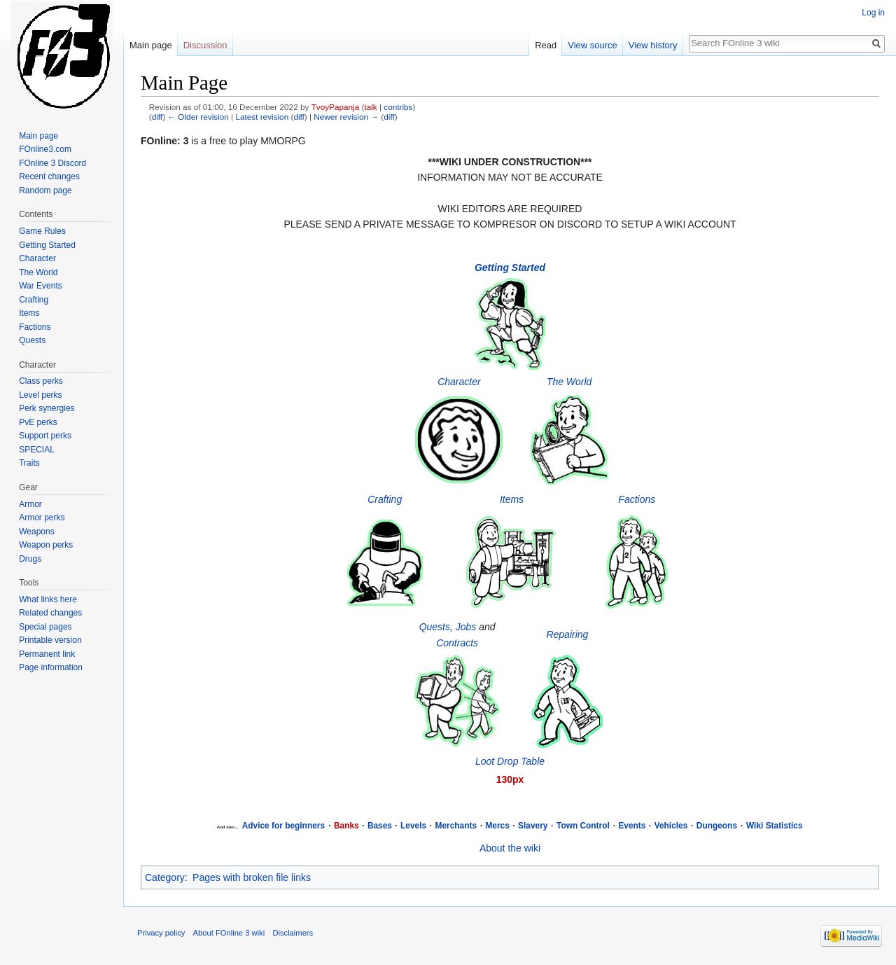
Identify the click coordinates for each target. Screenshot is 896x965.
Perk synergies (46, 408)
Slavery (532, 826)
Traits (29, 463)
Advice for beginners (283, 826)
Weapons (36, 531)
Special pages (45, 627)
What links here (48, 599)
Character (459, 381)
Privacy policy (161, 933)
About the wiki (509, 848)
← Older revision (198, 116)
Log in (873, 13)
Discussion (205, 45)
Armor (30, 504)
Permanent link (47, 654)
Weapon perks (46, 545)
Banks (346, 826)
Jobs (466, 626)
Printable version (50, 640)
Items (512, 499)
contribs (398, 106)
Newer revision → (346, 116)
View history (653, 45)
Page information (51, 667)
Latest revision (261, 116)
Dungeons (716, 826)
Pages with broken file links (251, 877)
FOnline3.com (45, 149)
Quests (434, 626)
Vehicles (671, 826)
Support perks (45, 435)
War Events (40, 286)
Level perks (40, 395)
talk (370, 106)
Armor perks (41, 517)
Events (631, 826)
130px (510, 779)
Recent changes (49, 176)
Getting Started (47, 245)
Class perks (41, 381)
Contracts (457, 642)
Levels (413, 826)
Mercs (497, 826)
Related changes (50, 613)
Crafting (385, 499)
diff (157, 116)
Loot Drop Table (510, 761)
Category (165, 877)
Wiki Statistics (774, 826)
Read (545, 45)
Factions (636, 499)
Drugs (30, 559)
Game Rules (42, 231)
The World (569, 381)
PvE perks (38, 422)
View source (592, 45)
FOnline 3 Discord (52, 163)
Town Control (583, 826)
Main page (151, 45)
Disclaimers (292, 933)
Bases (380, 826)
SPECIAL (37, 449)
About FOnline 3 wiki (229, 933)
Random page (45, 190)
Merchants (456, 826)
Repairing (567, 634)
